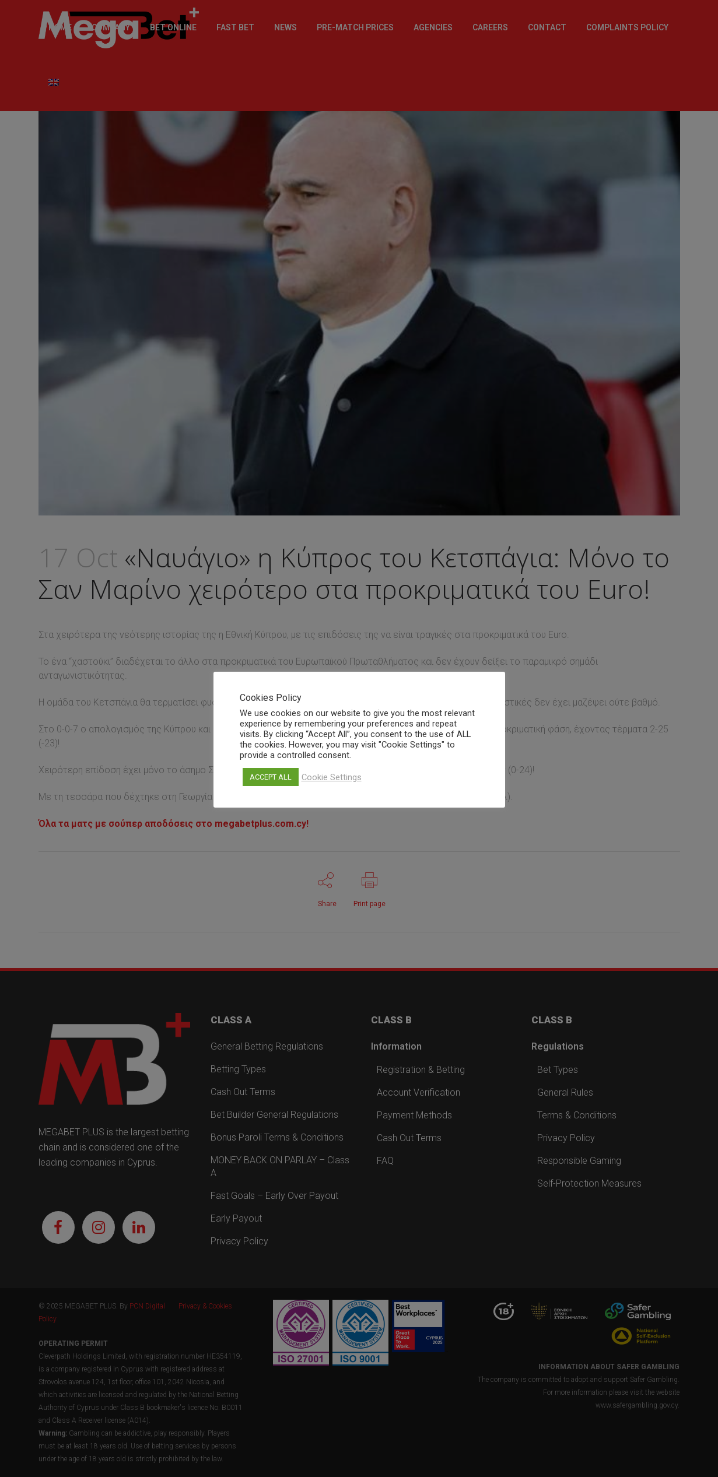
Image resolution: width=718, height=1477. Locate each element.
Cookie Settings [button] (332, 777)
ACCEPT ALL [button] (271, 777)
